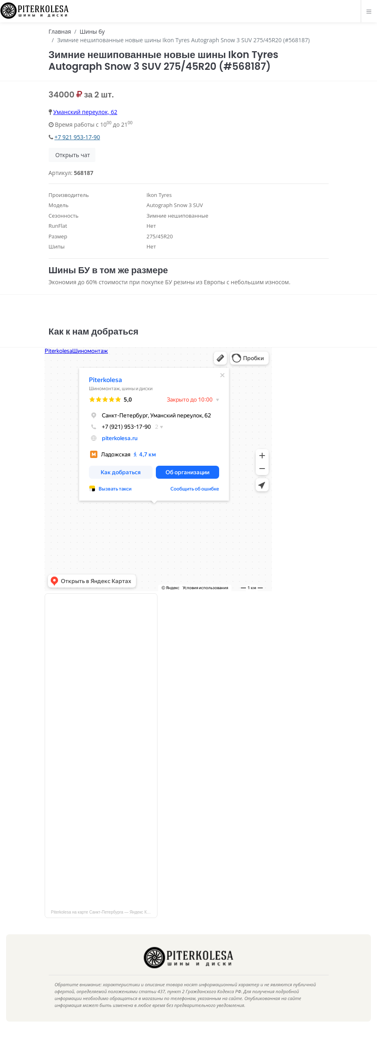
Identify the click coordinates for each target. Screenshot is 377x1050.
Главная (60, 31)
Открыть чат (72, 155)
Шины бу (92, 31)
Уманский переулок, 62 (85, 112)
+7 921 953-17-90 (77, 137)
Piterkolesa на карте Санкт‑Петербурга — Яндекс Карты (103, 924)
